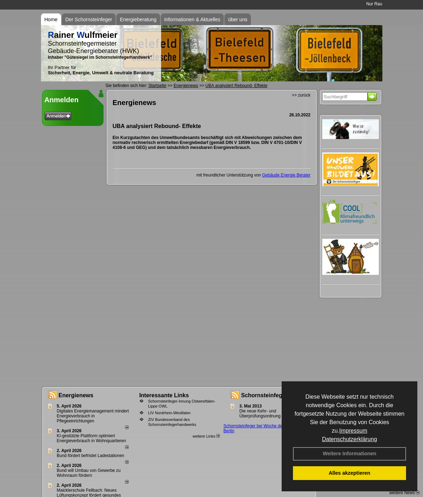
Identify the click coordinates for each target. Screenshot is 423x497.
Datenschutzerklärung (349, 439)
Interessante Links (164, 395)
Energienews (76, 395)
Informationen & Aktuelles (192, 19)
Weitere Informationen (349, 453)
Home (51, 19)
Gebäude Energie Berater (286, 175)
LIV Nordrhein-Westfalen (169, 413)
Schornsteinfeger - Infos (273, 395)
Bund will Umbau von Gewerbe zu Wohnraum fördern (89, 473)
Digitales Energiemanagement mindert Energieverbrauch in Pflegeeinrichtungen (93, 416)
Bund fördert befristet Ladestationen (90, 455)
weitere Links (206, 436)
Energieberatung (138, 19)
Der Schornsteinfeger (88, 19)
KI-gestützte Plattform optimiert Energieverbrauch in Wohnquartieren (91, 438)
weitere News (404, 492)
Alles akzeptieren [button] (349, 473)
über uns (237, 19)
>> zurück (301, 95)
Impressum (353, 431)
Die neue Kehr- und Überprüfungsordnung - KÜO (266, 413)
